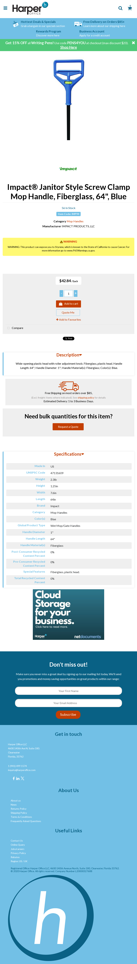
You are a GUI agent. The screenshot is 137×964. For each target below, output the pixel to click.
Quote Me (68, 312)
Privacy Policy (18, 853)
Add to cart (68, 304)
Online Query (18, 844)
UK (25, 861)
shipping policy (86, 397)
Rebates (15, 857)
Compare (14, 328)
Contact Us (17, 840)
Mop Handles (75, 221)
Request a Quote (68, 426)
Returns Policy (18, 808)
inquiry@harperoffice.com (21, 770)
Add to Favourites (68, 319)
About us (16, 800)
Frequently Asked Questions (26, 821)
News (14, 804)
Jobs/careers (17, 849)
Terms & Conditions (21, 816)
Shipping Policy (19, 812)
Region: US (16, 861)
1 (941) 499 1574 (17, 766)
